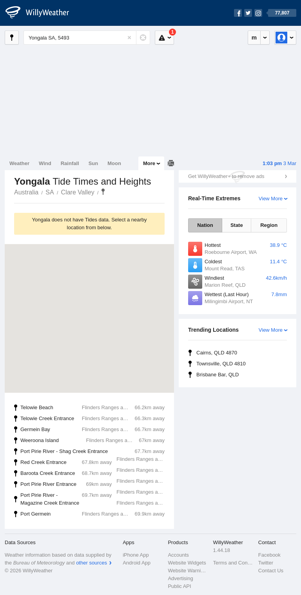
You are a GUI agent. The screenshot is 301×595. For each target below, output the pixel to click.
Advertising (180, 578)
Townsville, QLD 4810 (221, 364)
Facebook (269, 555)
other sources (91, 563)
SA (49, 192)
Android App (136, 563)
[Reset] (129, 37)
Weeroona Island (92, 440)
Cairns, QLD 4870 (216, 353)
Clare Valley (77, 192)
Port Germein (92, 514)
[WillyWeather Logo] (41, 13)
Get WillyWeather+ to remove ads (226, 176)
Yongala (103, 192)
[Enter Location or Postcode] (87, 38)
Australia (26, 192)
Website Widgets (187, 563)
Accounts (178, 555)
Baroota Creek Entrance (97, 474)
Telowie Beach (92, 408)
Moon (114, 163)
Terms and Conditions (233, 563)
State (236, 225)
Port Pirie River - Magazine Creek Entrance (97, 499)
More (149, 163)
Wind (45, 163)
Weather (19, 163)
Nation (205, 225)
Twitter (265, 563)
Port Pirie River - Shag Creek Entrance (97, 452)
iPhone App (136, 555)
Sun (93, 163)
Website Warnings (188, 570)
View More (271, 198)
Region (268, 225)
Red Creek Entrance (97, 463)
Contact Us (270, 570)
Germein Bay (92, 429)
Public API (179, 586)
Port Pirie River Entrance (97, 485)
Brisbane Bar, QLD (217, 374)
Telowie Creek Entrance (92, 418)
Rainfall (70, 163)
